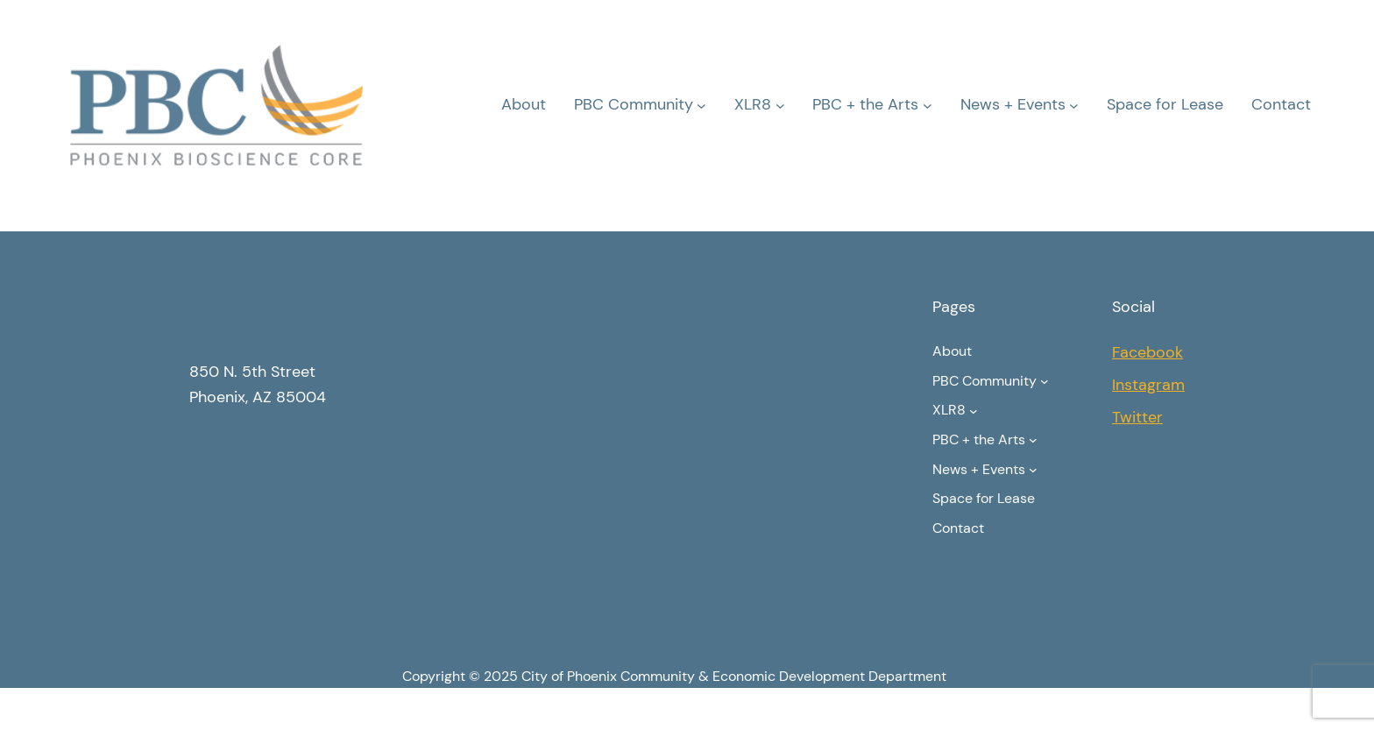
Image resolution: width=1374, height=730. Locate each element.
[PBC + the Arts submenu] (927, 105)
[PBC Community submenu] (701, 105)
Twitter (1137, 417)
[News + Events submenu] (1074, 105)
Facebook (1147, 352)
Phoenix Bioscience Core (369, 316)
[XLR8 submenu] (780, 105)
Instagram (1148, 384)
